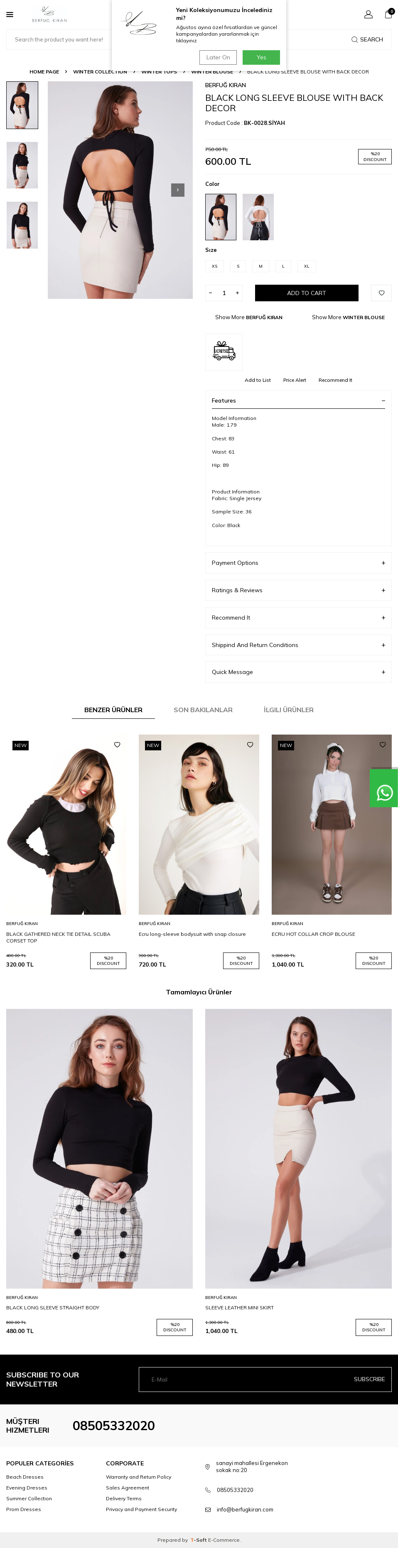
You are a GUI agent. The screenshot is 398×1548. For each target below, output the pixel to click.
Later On (218, 57)
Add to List (258, 380)
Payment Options (298, 563)
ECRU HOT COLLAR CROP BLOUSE (313, 934)
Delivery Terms (124, 1498)
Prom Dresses (23, 1509)
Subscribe (369, 1379)
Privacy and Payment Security (141, 1509)
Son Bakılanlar (203, 710)
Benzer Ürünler (113, 710)
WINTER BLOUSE (212, 71)
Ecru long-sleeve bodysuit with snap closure (192, 934)
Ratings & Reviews (298, 590)
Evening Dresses (26, 1488)
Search (367, 39)
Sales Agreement (127, 1488)
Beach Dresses (25, 1477)
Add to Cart (306, 293)
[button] (177, 190)
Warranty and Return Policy (138, 1477)
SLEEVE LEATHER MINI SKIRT (239, 1307)
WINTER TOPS (159, 71)
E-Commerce (224, 1540)
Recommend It (335, 380)
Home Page (44, 71)
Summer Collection (29, 1498)
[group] (120, 190)
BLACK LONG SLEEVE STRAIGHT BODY (52, 1307)
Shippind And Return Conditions (298, 645)
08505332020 (114, 1425)
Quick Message (298, 672)
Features (298, 400)
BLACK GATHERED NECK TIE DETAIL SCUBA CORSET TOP (58, 937)
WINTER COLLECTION (100, 71)
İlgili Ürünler (289, 710)
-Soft (199, 1540)
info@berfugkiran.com (245, 1509)
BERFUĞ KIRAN (225, 85)
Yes (261, 57)
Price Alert (294, 380)
